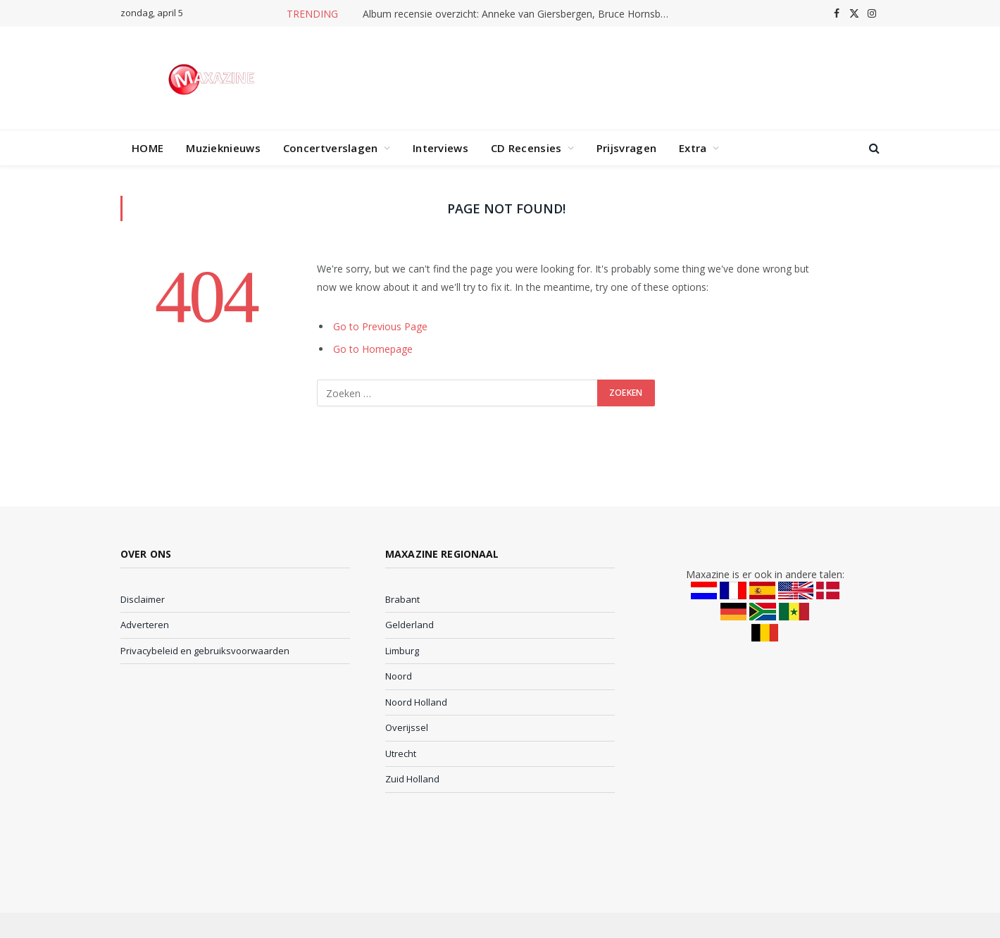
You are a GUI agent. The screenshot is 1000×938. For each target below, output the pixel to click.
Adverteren (144, 624)
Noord (398, 676)
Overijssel (406, 727)
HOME (147, 148)
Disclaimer (142, 599)
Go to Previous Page (380, 326)
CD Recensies (526, 148)
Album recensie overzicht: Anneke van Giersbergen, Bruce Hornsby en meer (521, 14)
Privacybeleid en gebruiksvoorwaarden (204, 650)
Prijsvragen (626, 148)
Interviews (440, 148)
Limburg (402, 650)
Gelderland (409, 624)
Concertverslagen (330, 148)
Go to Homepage (373, 349)
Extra (693, 148)
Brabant (402, 599)
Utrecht (400, 753)
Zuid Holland (412, 779)
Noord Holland (416, 702)
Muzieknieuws (223, 148)
